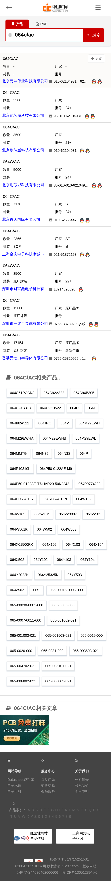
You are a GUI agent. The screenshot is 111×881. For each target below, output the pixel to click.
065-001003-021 (23, 635)
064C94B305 (83, 393)
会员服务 (48, 791)
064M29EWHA (22, 438)
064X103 (73, 544)
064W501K (19, 529)
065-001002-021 (63, 620)
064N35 (42, 453)
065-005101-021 (58, 666)
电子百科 (14, 791)
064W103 (17, 514)
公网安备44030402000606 (37, 872)
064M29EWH (89, 423)
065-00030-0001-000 (26, 605)
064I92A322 (19, 423)
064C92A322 (53, 393)
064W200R (68, 514)
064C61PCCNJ (22, 393)
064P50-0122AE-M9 (56, 469)
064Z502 (17, 590)
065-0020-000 (21, 651)
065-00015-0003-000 (66, 590)
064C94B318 (20, 408)
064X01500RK (21, 544)
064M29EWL (85, 438)
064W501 (93, 514)
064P (84, 453)
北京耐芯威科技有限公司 (23, 115)
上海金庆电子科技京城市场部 (27, 254)
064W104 (42, 514)
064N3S (64, 453)
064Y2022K (19, 575)
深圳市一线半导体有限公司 (25, 323)
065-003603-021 (86, 651)
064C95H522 (50, 408)
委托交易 (48, 785)
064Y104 (87, 560)
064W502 (44, 529)
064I (91, 408)
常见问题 (48, 780)
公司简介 (82, 780)
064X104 (96, 544)
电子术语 (14, 785)
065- (36, 590)
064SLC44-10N (55, 499)
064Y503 (75, 575)
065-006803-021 (58, 681)
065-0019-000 (92, 635)
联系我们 (82, 785)
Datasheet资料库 (20, 780)
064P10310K (20, 469)
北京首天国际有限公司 (21, 219)
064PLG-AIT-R (21, 499)
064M (64, 423)
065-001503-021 (58, 635)
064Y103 (64, 560)
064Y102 (40, 560)
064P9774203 (90, 484)
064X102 (49, 544)
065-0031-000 (52, 651)
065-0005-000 (63, 605)
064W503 (68, 529)
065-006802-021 (23, 681)
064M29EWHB (54, 438)
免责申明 (82, 791)
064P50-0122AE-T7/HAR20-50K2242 (39, 484)
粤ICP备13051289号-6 (79, 872)
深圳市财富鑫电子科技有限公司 (29, 289)
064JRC (44, 423)
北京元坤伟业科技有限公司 (25, 81)
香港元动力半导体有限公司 (25, 358)
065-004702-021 (23, 666)
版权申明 (89, 866)
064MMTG (18, 453)
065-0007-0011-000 (25, 620)
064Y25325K (48, 575)
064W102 (83, 499)
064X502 (17, 560)
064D (74, 408)
